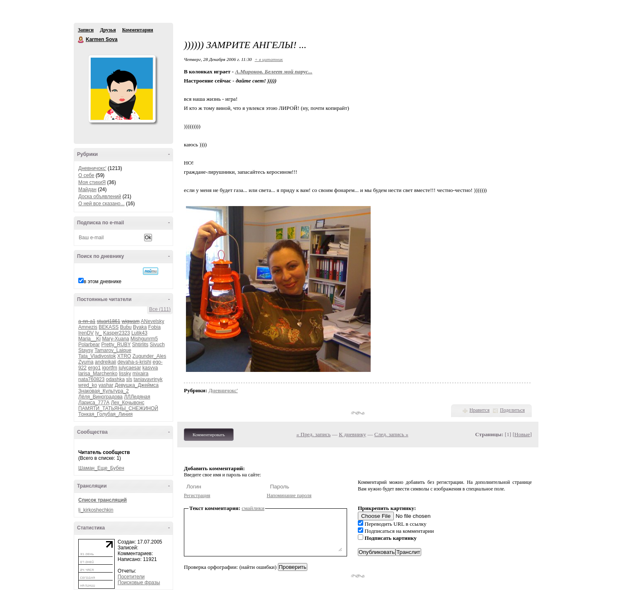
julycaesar (129, 368)
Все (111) (160, 309)
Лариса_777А (93, 402)
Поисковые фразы (139, 582)
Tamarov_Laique (112, 350)
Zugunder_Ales (149, 356)
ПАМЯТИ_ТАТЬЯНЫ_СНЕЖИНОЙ (118, 408)
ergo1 (94, 368)
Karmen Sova (81, 39)
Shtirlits (140, 344)
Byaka (140, 327)
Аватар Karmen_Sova (122, 89)
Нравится (480, 410)
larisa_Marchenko (98, 373)
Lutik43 (139, 333)
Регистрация (197, 495)
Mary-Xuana (115, 339)
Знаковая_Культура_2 (103, 391)
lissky (125, 373)
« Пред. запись (314, 434)
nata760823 (91, 379)
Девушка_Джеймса (137, 385)
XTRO (124, 356)
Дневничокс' (92, 168)
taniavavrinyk (147, 379)
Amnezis (87, 327)
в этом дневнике (102, 281)
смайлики (253, 508)
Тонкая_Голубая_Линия (105, 414)
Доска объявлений (99, 196)
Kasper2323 (116, 333)
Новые (522, 434)
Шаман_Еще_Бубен (101, 468)
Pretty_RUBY (115, 344)
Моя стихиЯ (92, 182)
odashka (115, 379)
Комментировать (209, 434)
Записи (86, 30)
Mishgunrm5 (144, 339)
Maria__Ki (89, 339)
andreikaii (105, 362)
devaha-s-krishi (134, 362)
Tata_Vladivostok (97, 356)
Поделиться (512, 410)
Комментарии (137, 30)
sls (129, 379)
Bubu (126, 327)
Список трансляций (102, 500)
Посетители (131, 577)
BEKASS (108, 327)
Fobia (154, 327)
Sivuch (157, 344)
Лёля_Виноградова (100, 397)
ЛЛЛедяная (137, 397)
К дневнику (352, 434)
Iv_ (98, 333)
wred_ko (87, 385)
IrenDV (86, 333)
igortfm (109, 368)
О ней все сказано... (101, 203)
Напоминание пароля (289, 495)
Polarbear (89, 344)
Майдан (87, 189)
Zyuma (86, 362)
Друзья (108, 30)
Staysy (85, 350)
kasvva (150, 368)
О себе (86, 175)
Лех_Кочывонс (128, 402)
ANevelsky (152, 321)
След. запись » (391, 434)
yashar (106, 385)
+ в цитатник (269, 59)
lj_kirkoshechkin (95, 510)
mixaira (141, 373)
